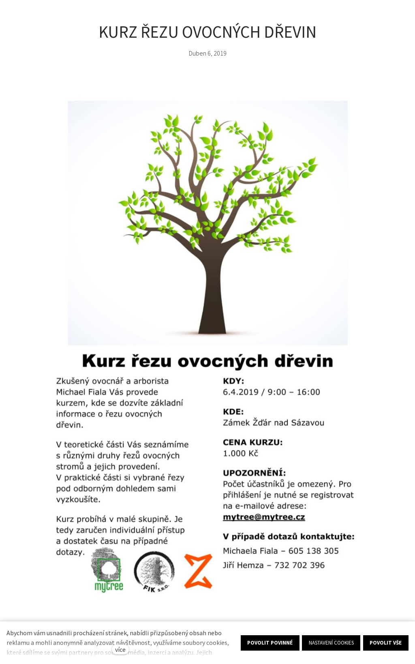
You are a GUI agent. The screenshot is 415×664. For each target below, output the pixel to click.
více (120, 649)
